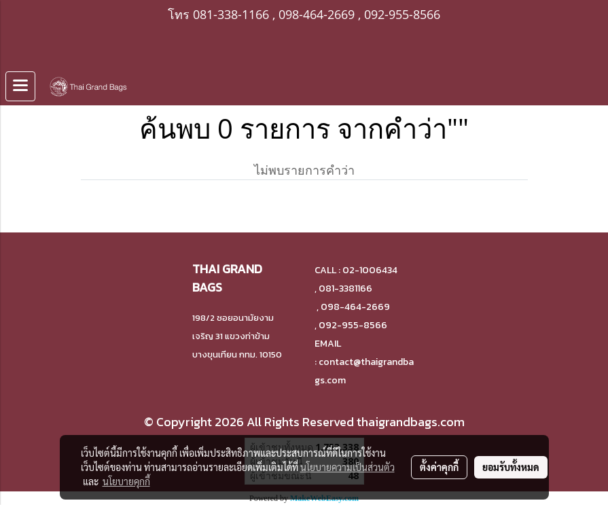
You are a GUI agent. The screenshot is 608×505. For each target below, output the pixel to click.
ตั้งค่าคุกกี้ (439, 467)
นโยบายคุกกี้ (126, 481)
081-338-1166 (231, 14)
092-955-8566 (402, 14)
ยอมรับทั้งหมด (510, 467)
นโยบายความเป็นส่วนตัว (347, 467)
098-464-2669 (317, 14)
